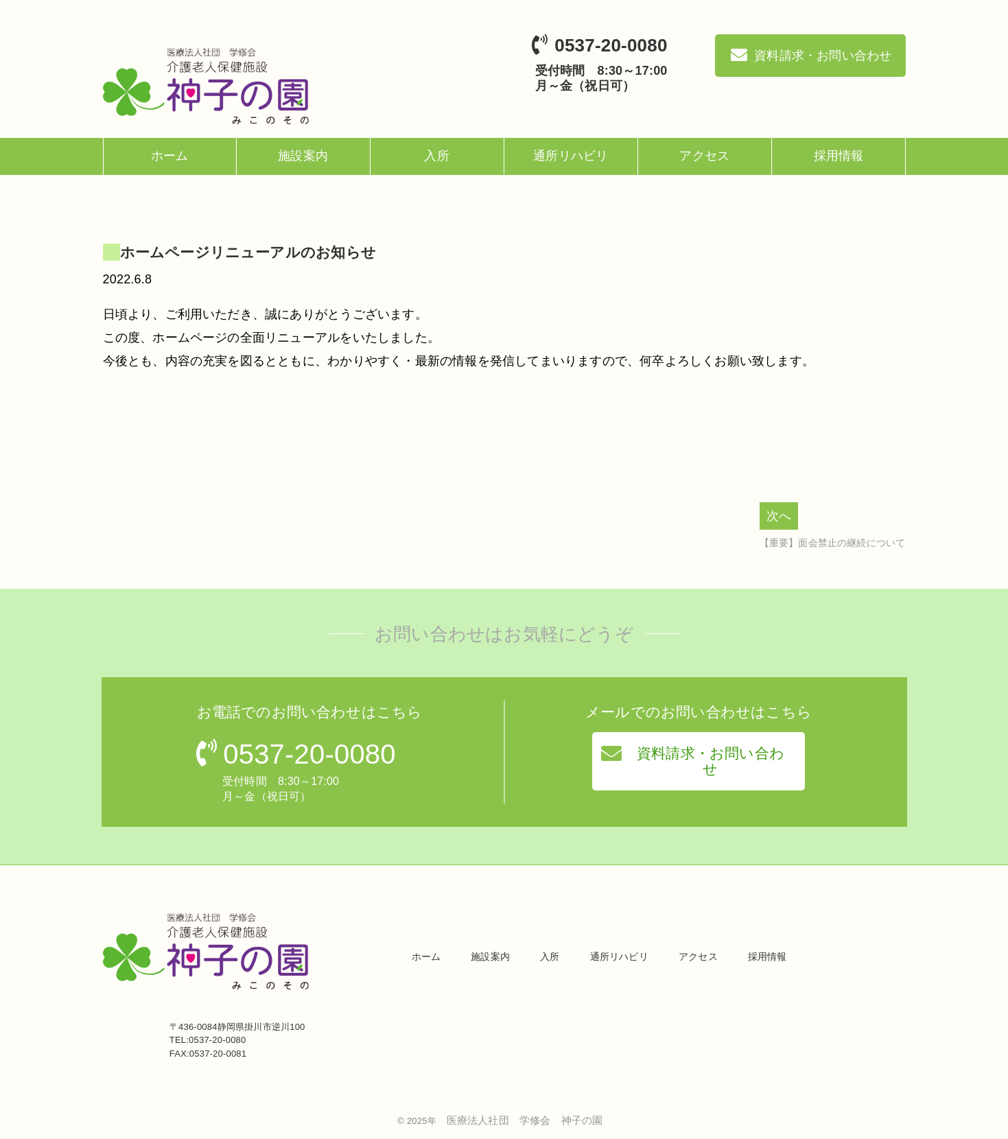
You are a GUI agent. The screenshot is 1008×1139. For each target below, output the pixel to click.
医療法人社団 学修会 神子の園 (525, 1120)
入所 (436, 156)
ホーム (170, 156)
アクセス (704, 156)
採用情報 (839, 156)
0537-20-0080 (610, 45)
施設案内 (303, 156)
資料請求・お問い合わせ (692, 759)
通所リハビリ (570, 156)
